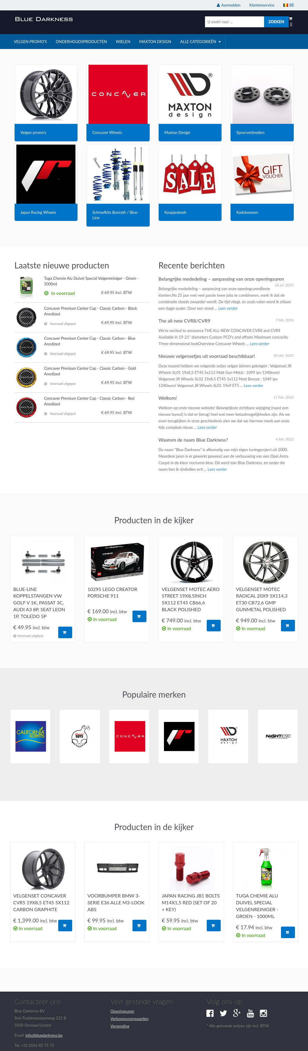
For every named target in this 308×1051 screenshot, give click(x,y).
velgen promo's (30, 41)
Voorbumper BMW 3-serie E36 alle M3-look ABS (116, 902)
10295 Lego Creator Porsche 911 (113, 592)
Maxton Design (155, 41)
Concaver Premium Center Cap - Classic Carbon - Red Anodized (89, 401)
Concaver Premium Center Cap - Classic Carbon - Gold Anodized (90, 371)
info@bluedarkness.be (44, 1035)
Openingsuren (122, 1011)
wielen (123, 41)
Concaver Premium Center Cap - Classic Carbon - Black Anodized (90, 311)
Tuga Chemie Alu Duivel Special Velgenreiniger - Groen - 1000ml (257, 906)
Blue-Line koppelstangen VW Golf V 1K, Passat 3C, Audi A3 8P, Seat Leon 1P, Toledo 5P (39, 602)
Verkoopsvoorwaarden (129, 1018)
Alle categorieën (200, 41)
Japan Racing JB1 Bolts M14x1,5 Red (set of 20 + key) (191, 902)
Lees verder (228, 308)
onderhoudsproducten (81, 41)
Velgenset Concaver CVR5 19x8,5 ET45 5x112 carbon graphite (41, 902)
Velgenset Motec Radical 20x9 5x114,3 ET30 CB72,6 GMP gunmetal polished (262, 599)
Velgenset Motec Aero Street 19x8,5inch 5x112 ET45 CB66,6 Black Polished (191, 599)
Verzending (119, 1026)
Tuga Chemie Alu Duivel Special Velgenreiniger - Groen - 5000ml (91, 281)
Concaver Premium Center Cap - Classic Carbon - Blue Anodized (90, 341)
